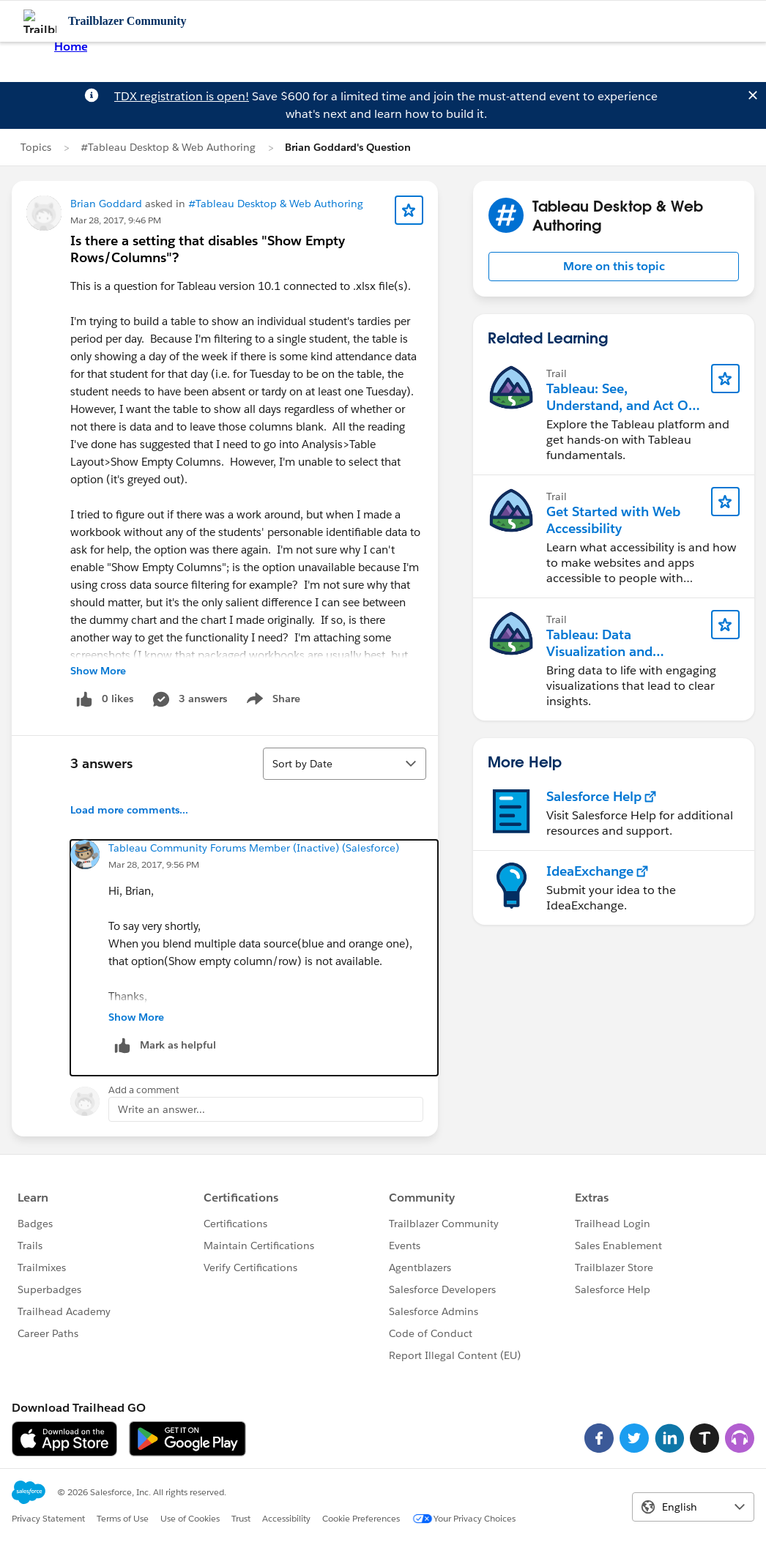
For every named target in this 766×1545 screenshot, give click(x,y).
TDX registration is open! (181, 96)
